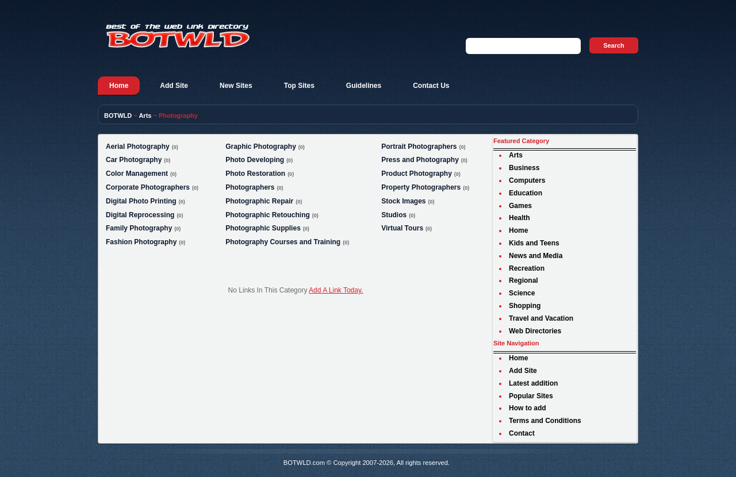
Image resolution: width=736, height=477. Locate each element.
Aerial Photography (138, 147)
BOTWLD (118, 115)
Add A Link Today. (336, 290)
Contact (522, 433)
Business (524, 168)
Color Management (137, 174)
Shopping (524, 306)
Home (118, 86)
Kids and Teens (534, 243)
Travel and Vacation (541, 318)
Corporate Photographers (148, 187)
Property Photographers (421, 187)
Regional (523, 280)
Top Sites (299, 86)
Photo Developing (254, 160)
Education (525, 193)
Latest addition (533, 383)
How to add (527, 408)
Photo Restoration (255, 174)
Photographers (249, 187)
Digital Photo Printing (141, 201)
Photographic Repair (259, 201)
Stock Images (403, 201)
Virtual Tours (402, 228)
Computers (527, 180)
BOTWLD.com (304, 462)
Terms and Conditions (545, 421)
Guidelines (363, 86)
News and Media (535, 256)
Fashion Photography (141, 242)
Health (519, 218)
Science (522, 293)
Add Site (174, 86)
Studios (394, 215)
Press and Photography (420, 160)
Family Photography (139, 228)
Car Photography (134, 160)
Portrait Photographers (419, 147)
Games (520, 206)
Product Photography (416, 174)
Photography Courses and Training (282, 242)
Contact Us (431, 86)
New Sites (236, 86)
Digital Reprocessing (140, 215)
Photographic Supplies (263, 228)
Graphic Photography (260, 147)
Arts (145, 115)
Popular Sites (531, 396)
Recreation (527, 268)
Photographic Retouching (267, 215)
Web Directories (535, 331)
